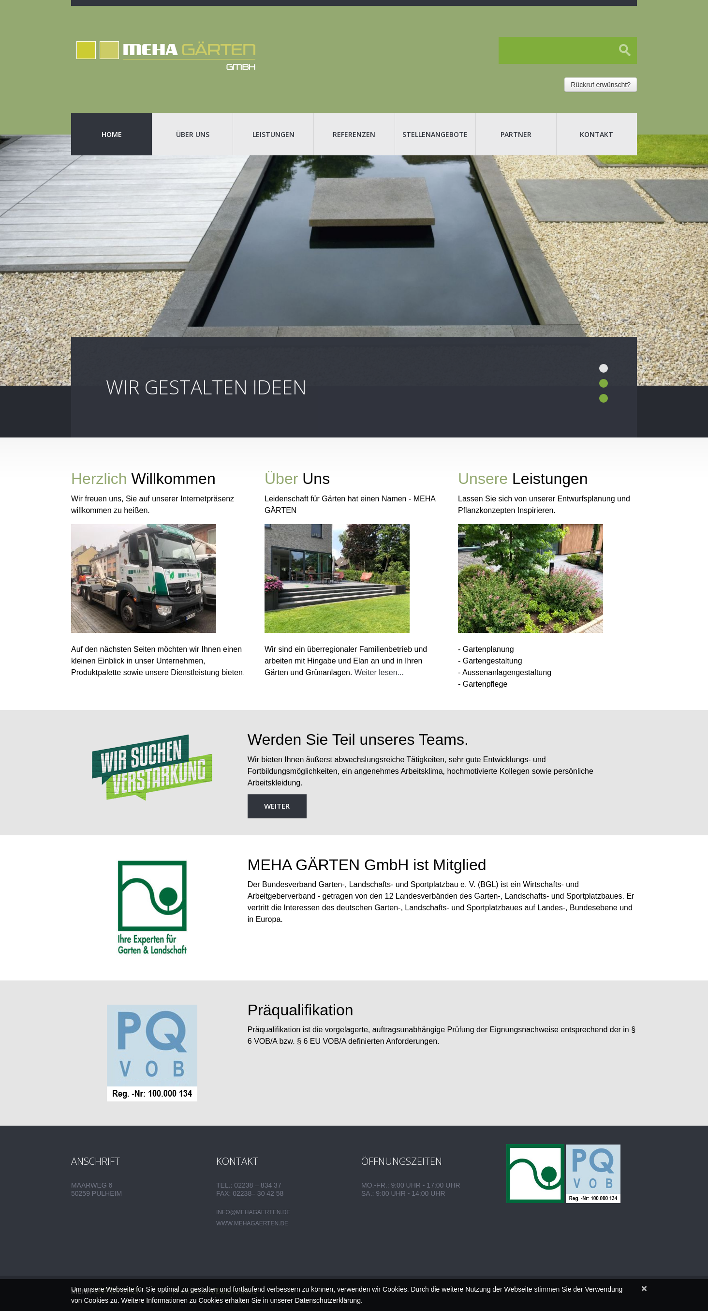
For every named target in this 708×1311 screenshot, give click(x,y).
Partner (516, 134)
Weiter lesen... (379, 672)
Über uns (192, 134)
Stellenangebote (435, 134)
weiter (277, 806)
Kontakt (596, 134)
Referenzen (354, 134)
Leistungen (273, 134)
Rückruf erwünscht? (601, 85)
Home (112, 134)
